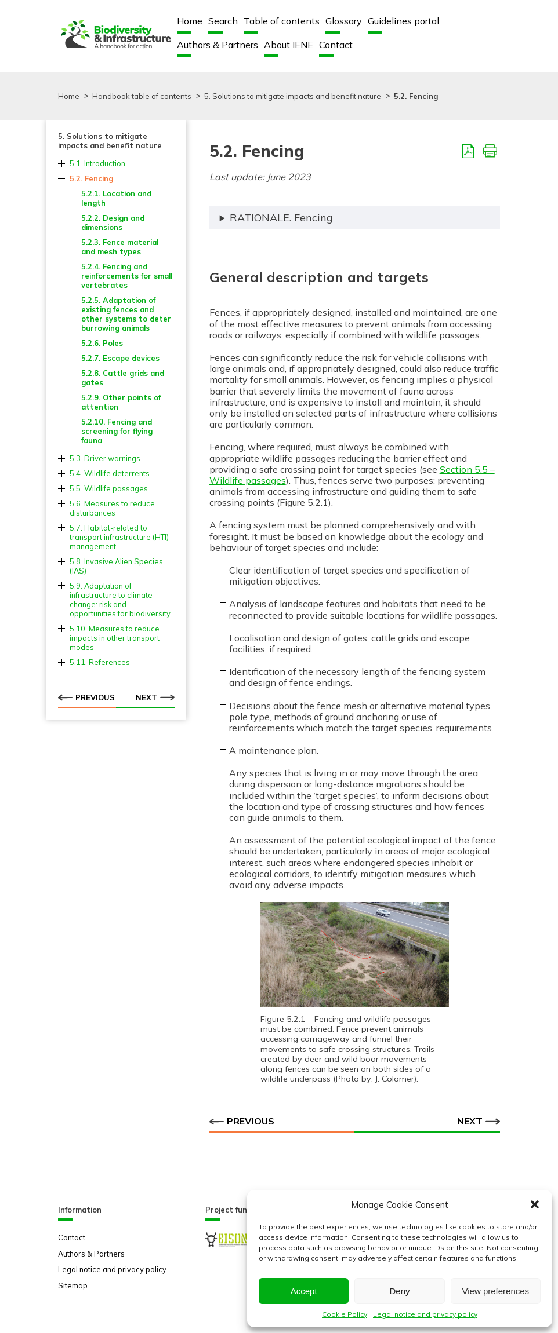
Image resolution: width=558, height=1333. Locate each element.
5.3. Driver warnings (105, 458)
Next (155, 697)
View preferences (496, 1291)
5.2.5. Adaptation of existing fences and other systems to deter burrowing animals (126, 314)
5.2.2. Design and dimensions (112, 222)
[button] (535, 1204)
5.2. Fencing (91, 178)
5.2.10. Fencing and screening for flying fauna (117, 431)
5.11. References (100, 662)
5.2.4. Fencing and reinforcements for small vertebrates (126, 276)
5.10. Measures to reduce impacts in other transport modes (115, 638)
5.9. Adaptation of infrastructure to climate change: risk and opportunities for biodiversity (120, 599)
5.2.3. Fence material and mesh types (119, 247)
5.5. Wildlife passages (109, 488)
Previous (86, 697)
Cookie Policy (344, 1314)
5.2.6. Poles (102, 343)
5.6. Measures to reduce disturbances (112, 508)
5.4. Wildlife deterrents (110, 473)
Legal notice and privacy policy (425, 1314)
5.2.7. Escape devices (120, 358)
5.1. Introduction (97, 163)
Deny (399, 1291)
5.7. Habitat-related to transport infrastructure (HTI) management (119, 537)
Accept (304, 1291)
